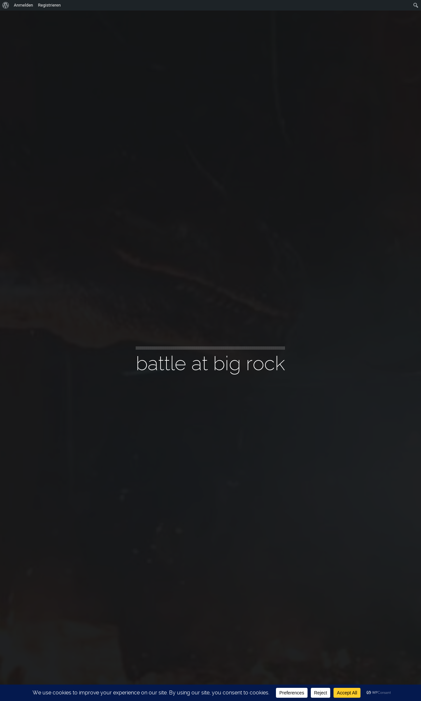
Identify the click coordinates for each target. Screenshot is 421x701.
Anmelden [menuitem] (23, 5)
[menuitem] (6, 5)
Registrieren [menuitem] (49, 5)
